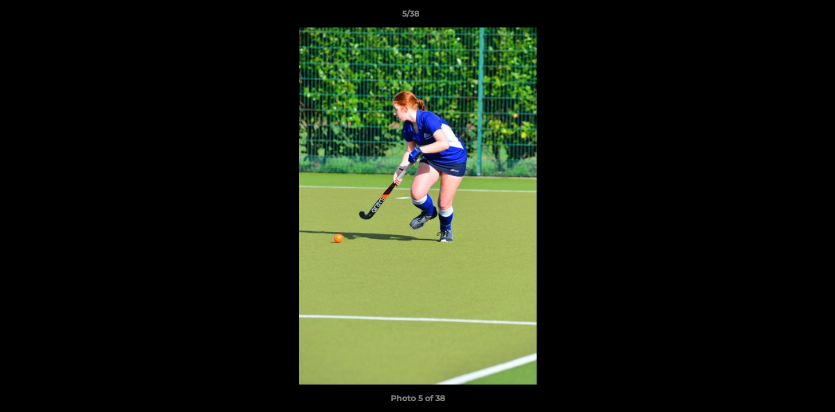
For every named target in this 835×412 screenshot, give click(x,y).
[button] (787, 16)
